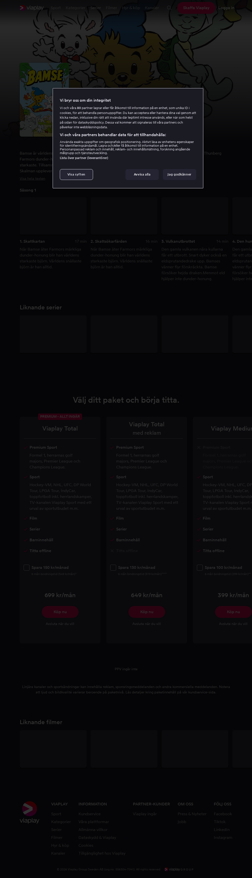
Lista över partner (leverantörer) (84, 158)
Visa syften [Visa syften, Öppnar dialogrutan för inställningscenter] (76, 174)
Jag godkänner (179, 174)
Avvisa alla (142, 174)
